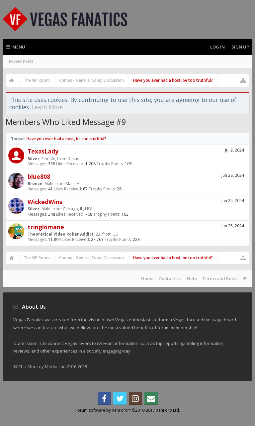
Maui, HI (73, 183)
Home (147, 278)
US (115, 234)
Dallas (73, 158)
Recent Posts (21, 61)
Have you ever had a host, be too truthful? (66, 139)
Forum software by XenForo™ (127, 421)
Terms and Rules (219, 278)
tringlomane (46, 227)
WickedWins (45, 202)
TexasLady (43, 151)
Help (192, 278)
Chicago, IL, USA (78, 209)
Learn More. (48, 107)
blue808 (39, 176)
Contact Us (170, 278)
